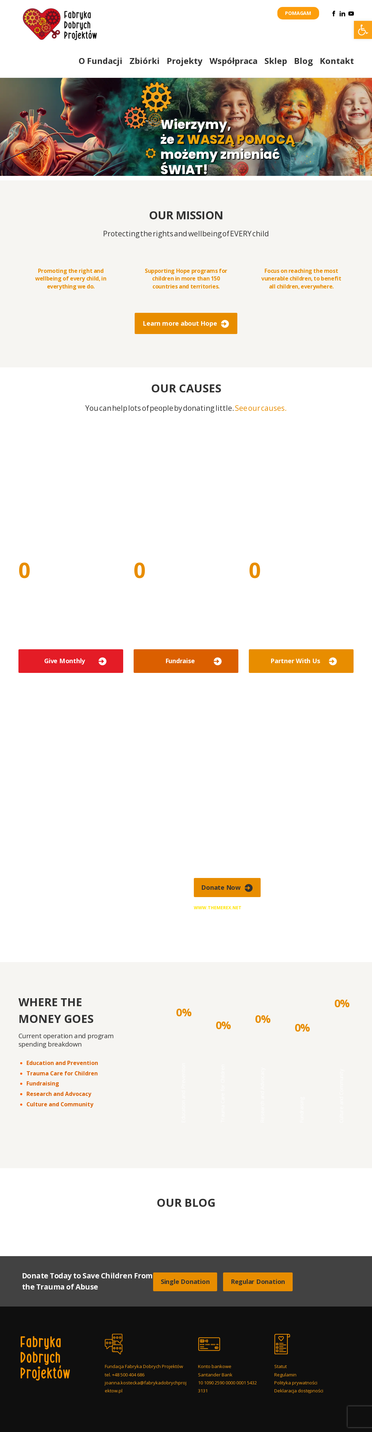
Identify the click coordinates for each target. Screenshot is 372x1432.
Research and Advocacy (58, 1094)
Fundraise (180, 661)
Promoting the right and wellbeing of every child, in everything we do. (70, 278)
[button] (363, 30)
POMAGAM (298, 13)
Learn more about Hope (180, 323)
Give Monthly (64, 661)
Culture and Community (59, 1104)
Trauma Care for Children (62, 1073)
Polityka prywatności (295, 1383)
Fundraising (42, 1083)
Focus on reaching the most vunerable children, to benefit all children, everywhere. (301, 278)
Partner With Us (295, 661)
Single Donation (185, 1281)
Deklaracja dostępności (298, 1391)
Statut (280, 1366)
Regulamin (285, 1375)
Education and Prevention (62, 1063)
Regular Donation (258, 1281)
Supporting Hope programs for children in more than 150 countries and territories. (186, 278)
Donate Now (221, 887)
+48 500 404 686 (128, 1375)
